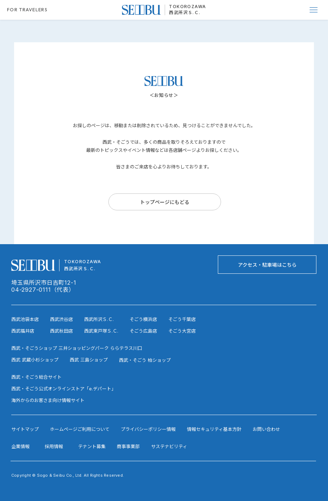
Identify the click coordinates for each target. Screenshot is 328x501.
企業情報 (20, 446)
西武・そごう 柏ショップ (145, 360)
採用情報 (54, 446)
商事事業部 (128, 446)
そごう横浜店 (143, 319)
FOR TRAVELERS (27, 9)
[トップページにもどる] (164, 201)
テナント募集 (92, 446)
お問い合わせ (266, 429)
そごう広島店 (143, 331)
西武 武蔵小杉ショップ (34, 360)
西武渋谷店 (61, 319)
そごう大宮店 (182, 331)
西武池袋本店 (25, 319)
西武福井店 (22, 331)
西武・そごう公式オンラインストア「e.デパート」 (63, 388)
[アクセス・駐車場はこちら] (267, 264)
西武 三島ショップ (89, 360)
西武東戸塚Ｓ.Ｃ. (101, 331)
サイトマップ (25, 429)
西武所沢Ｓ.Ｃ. (185, 12)
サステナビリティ (169, 446)
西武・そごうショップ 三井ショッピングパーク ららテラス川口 (76, 348)
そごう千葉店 (182, 319)
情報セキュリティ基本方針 (214, 429)
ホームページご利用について (79, 429)
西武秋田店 (61, 331)
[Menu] (314, 10)
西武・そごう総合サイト (36, 377)
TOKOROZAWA (187, 6)
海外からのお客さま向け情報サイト (47, 400)
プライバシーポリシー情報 (148, 429)
